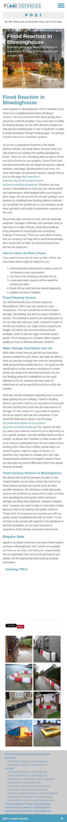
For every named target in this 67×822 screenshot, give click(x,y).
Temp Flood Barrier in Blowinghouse (28, 771)
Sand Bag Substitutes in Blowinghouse (29, 786)
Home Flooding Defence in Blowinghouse (28, 807)
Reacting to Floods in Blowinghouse (27, 764)
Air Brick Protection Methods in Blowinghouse (33, 793)
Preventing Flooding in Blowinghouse (28, 761)
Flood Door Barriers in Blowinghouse (28, 789)
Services (9, 768)
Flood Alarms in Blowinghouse (24, 782)
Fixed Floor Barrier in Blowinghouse (27, 775)
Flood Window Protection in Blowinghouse (31, 800)
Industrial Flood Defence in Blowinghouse (28, 811)
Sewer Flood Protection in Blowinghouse (30, 796)
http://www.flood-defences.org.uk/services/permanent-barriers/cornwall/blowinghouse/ (23, 180)
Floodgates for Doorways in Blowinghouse (31, 779)
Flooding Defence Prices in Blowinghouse (28, 803)
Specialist (10, 757)
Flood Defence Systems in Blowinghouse (27, 754)
